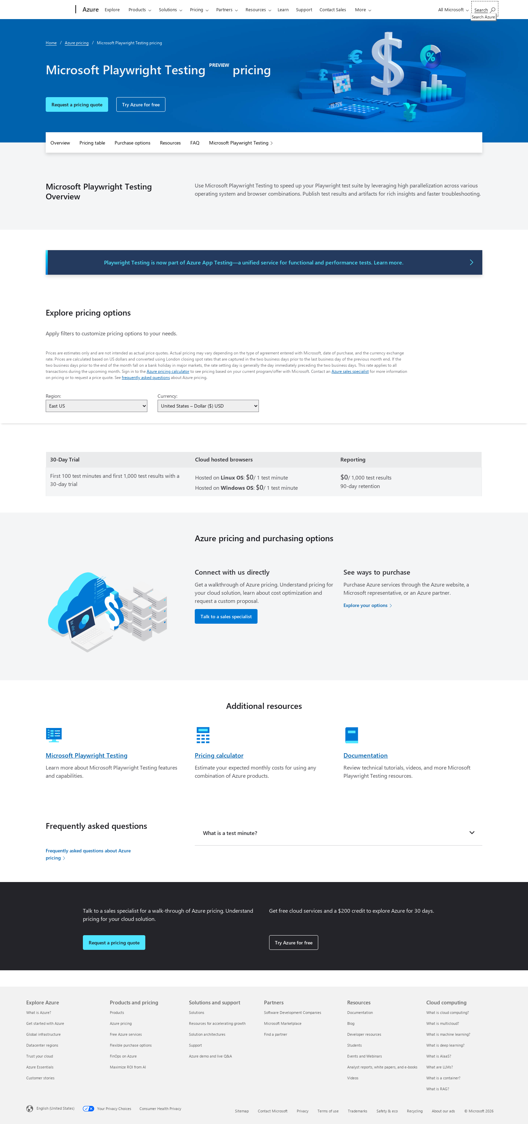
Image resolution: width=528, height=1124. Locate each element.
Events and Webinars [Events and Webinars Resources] (364, 1056)
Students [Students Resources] (354, 1045)
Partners (224, 9)
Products (137, 9)
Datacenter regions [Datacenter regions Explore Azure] (42, 1045)
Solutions (168, 9)
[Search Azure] (484, 8)
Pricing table (92, 142)
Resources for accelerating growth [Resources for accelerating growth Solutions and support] (217, 1023)
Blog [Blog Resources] (350, 1023)
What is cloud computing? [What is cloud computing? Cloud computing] (447, 1012)
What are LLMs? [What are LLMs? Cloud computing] (439, 1066)
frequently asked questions (146, 377)
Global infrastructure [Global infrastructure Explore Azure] (43, 1034)
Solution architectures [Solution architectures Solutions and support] (207, 1034)
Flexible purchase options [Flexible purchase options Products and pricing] (131, 1045)
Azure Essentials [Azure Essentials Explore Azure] (40, 1066)
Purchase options (132, 142)
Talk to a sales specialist (226, 616)
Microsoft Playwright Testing (238, 142)
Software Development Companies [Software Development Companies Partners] (292, 1012)
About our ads (443, 1110)
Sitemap (242, 1110)
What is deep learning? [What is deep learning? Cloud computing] (445, 1045)
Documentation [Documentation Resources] (360, 1012)
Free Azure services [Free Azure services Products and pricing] (126, 1034)
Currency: (167, 396)
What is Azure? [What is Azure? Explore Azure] (38, 1012)
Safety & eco (387, 1110)
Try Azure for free (141, 104)
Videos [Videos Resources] (352, 1077)
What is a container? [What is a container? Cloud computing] (443, 1077)
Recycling (415, 1110)
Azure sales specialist (350, 371)
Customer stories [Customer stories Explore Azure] (40, 1077)
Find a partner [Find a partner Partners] (275, 1034)
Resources (256, 9)
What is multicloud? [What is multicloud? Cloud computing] (442, 1023)
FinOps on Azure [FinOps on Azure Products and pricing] (123, 1056)
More (360, 9)
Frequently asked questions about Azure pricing (88, 854)
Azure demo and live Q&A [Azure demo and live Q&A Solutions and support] (210, 1056)
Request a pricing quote (77, 104)
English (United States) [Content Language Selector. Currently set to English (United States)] (55, 1108)
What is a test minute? (230, 832)
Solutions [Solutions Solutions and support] (196, 1012)
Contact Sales (333, 9)
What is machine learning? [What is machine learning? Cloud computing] (448, 1034)
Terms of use (328, 1110)
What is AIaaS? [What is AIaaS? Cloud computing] (438, 1056)
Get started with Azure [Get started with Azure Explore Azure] (45, 1023)
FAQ (195, 142)
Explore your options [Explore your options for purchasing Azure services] (365, 605)
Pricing (196, 9)
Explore (112, 9)
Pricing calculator (219, 755)
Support (304, 9)
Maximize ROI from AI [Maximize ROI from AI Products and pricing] (128, 1066)
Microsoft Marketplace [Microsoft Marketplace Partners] (283, 1023)
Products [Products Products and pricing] (117, 1012)
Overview (60, 142)
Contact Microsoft (273, 1110)
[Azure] (90, 9)
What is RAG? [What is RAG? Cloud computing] (437, 1088)
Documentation (365, 755)
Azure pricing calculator (168, 371)
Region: (53, 396)
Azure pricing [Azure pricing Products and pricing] (121, 1023)
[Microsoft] (49, 9)
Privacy (302, 1110)
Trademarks (357, 1110)
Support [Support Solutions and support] (195, 1045)
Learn (283, 9)
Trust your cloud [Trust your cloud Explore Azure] (39, 1056)
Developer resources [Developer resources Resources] (364, 1034)
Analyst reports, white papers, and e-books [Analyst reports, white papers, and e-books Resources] (382, 1066)
